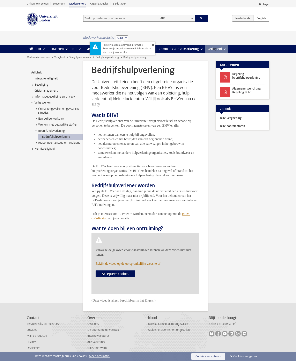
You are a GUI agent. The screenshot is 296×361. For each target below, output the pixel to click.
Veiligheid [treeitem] (35, 73)
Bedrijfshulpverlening (107, 57)
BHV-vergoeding (231, 118)
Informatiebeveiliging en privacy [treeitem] (53, 97)
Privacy (31, 342)
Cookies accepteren (208, 356)
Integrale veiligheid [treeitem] (46, 78)
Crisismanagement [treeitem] (46, 91)
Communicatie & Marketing (179, 49)
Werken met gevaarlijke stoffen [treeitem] (55, 125)
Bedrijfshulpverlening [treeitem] (49, 131)
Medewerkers (77, 3)
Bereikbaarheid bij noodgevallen (168, 324)
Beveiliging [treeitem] (39, 85)
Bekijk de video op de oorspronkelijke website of (128, 263)
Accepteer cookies (115, 274)
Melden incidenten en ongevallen (169, 330)
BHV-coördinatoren (232, 126)
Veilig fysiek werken (80, 57)
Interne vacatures (98, 336)
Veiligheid (214, 49)
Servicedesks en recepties (43, 324)
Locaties (32, 330)
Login (266, 4)
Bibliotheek (119, 3)
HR (38, 49)
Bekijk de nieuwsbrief (222, 324)
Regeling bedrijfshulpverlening (246, 76)
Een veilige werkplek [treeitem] (49, 119)
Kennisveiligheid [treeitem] (43, 149)
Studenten (59, 3)
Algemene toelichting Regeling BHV (246, 90)
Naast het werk (97, 348)
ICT (74, 49)
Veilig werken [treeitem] (41, 103)
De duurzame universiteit (103, 330)
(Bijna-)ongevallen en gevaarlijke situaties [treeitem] (56, 111)
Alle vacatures (96, 342)
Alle (162, 18)
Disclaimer (33, 348)
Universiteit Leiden (38, 3)
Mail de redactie (37, 336)
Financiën (57, 49)
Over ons (93, 324)
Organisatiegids (99, 3)
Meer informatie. (99, 356)
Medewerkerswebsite (38, 57)
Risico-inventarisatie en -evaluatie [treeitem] (57, 143)
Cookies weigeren (245, 356)
